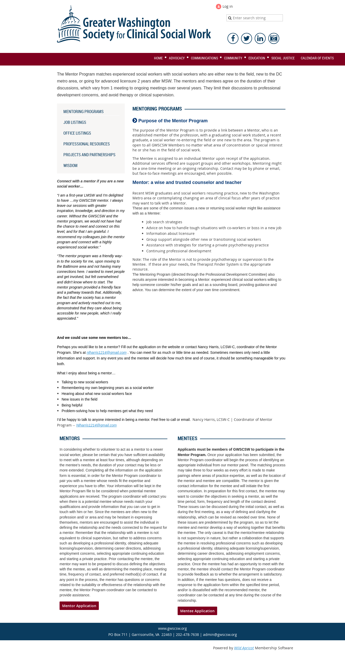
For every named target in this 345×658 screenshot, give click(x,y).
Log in (228, 6)
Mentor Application (79, 605)
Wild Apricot (244, 647)
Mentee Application (197, 610)
